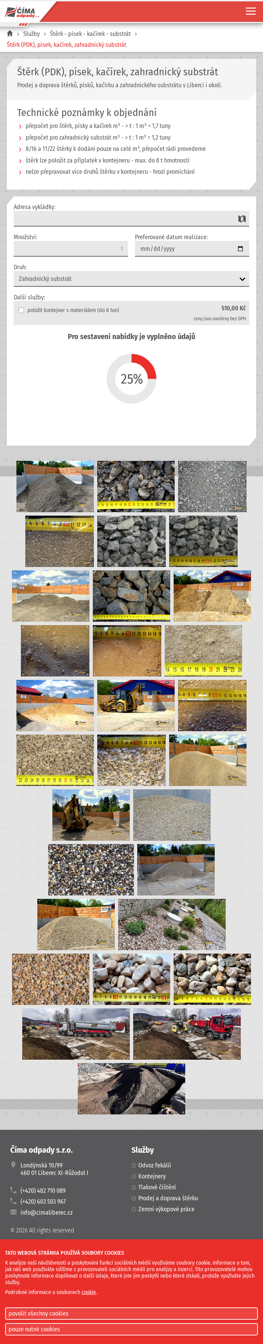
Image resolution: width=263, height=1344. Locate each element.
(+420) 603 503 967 (43, 1201)
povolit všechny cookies (38, 1313)
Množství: (25, 237)
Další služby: (29, 297)
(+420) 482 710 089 (43, 1190)
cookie (89, 1292)
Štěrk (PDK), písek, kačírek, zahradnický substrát (66, 45)
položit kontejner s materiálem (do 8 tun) (68, 310)
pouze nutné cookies (34, 1329)
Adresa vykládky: (34, 207)
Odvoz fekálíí (154, 1165)
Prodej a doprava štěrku (168, 1198)
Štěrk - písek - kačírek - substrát (90, 34)
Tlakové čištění (157, 1187)
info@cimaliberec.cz (47, 1212)
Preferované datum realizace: (171, 237)
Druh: (20, 267)
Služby (31, 34)
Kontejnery (152, 1176)
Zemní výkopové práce (166, 1209)
